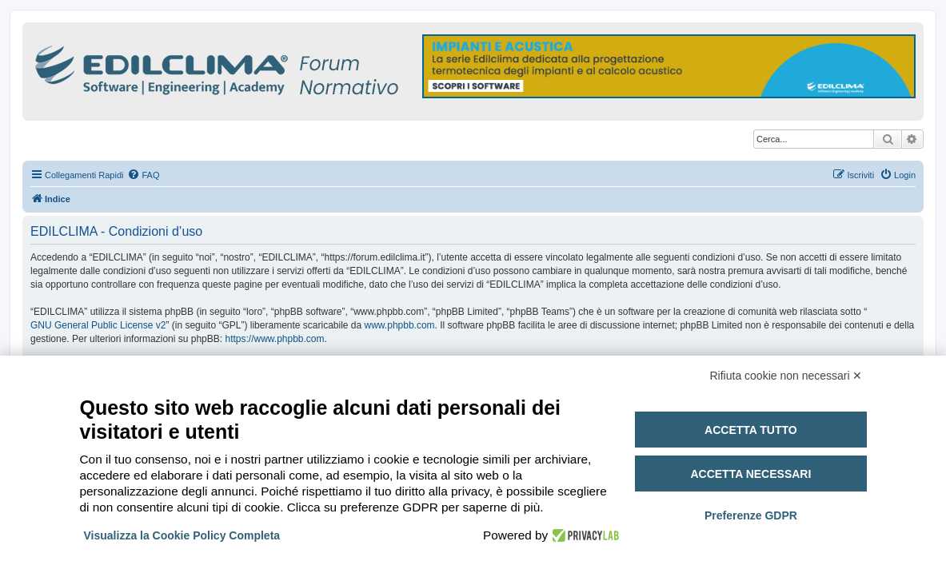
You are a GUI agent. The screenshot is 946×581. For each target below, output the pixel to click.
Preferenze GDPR (751, 515)
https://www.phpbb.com (274, 338)
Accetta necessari (750, 474)
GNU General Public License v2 (98, 325)
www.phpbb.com (400, 325)
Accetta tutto (751, 430)
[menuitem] (143, 175)
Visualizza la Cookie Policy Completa (182, 535)
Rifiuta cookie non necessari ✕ (786, 375)
